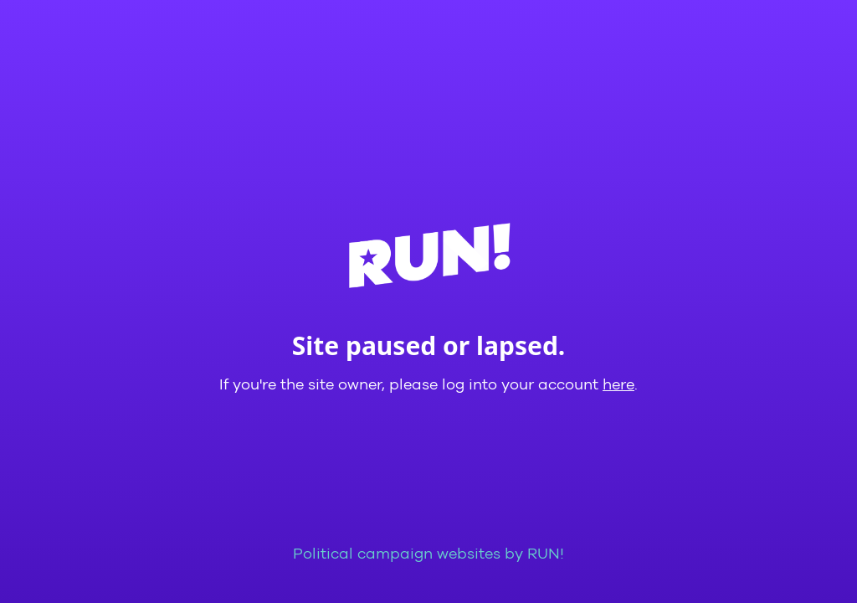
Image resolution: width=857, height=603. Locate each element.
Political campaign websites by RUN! (428, 554)
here (618, 385)
